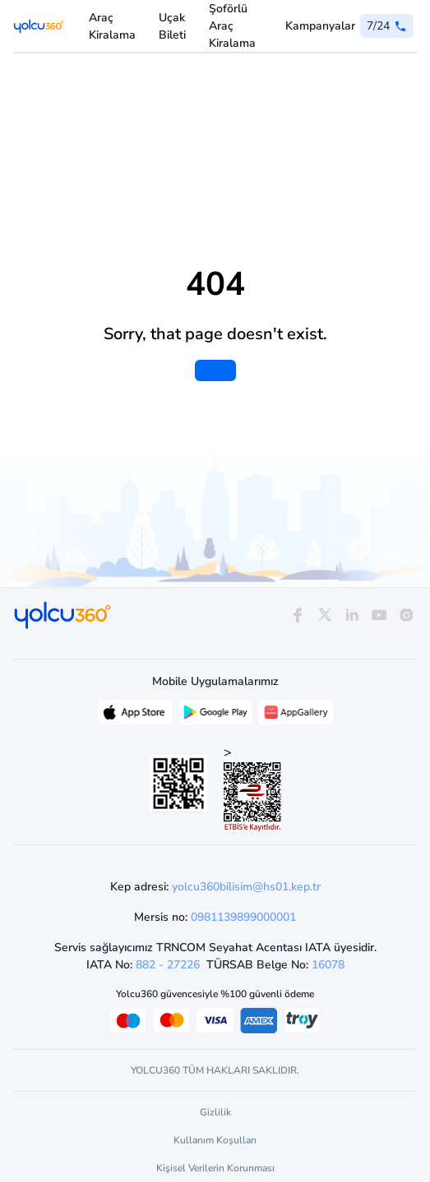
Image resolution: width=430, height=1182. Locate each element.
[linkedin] (351, 616)
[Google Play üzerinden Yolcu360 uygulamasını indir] (215, 716)
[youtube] (379, 616)
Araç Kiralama (112, 26)
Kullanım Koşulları (215, 1140)
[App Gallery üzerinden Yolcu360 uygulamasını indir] (296, 716)
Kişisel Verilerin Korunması (215, 1168)
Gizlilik (215, 1112)
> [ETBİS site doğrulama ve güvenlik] (252, 787)
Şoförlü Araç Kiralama (232, 26)
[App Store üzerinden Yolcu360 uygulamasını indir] (135, 716)
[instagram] (406, 616)
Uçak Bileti (172, 26)
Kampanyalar (320, 26)
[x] (324, 616)
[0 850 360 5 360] (387, 26)
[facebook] (297, 616)
